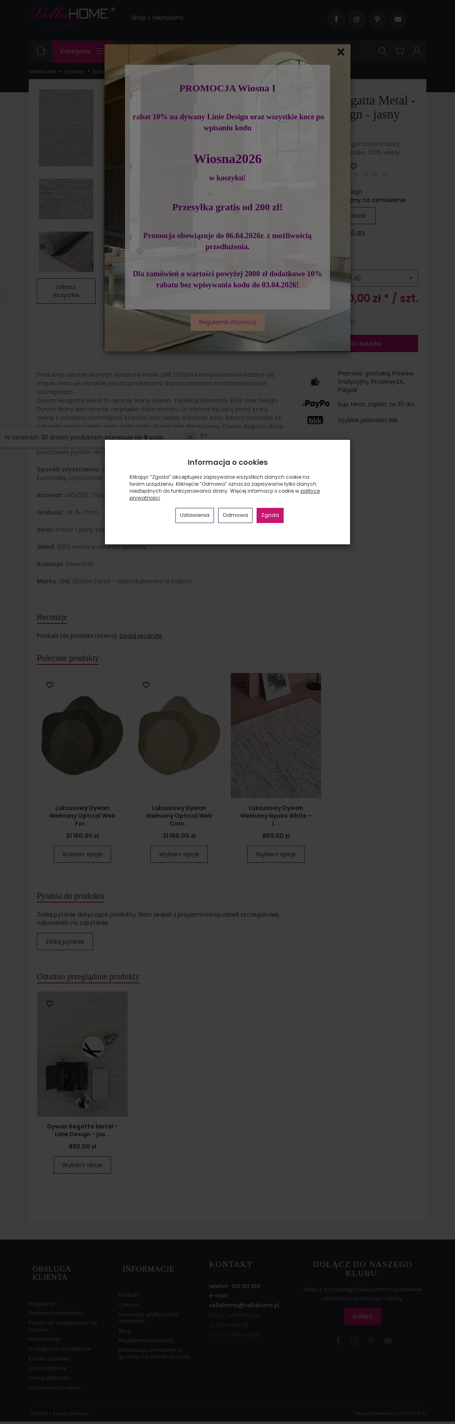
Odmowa (235, 515)
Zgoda (270, 515)
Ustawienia (194, 515)
